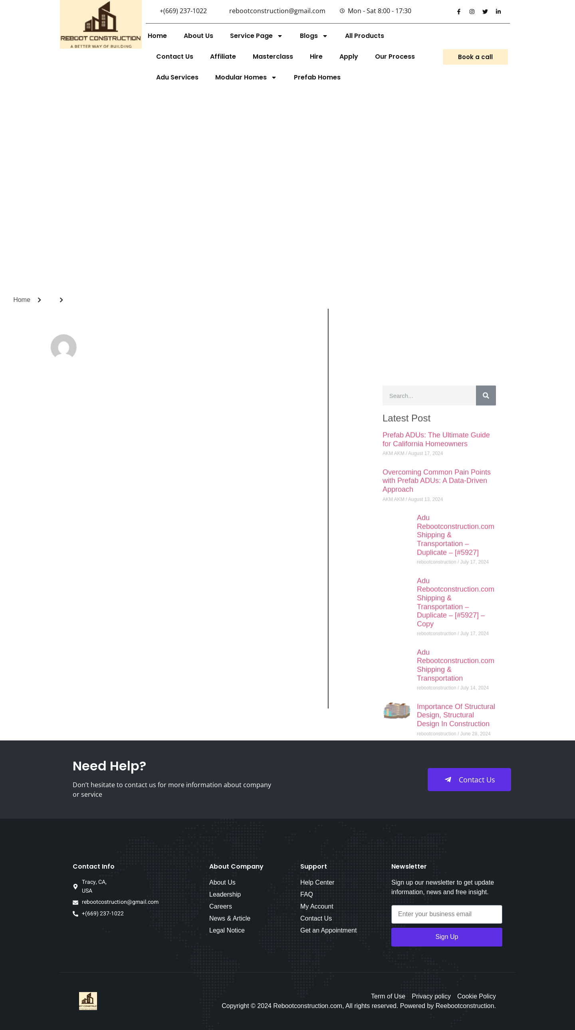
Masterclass (273, 56)
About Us (198, 35)
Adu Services (177, 77)
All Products (364, 35)
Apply (348, 56)
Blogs (314, 36)
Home (157, 35)
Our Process (395, 56)
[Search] (486, 728)
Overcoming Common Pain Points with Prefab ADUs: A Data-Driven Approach (437, 813)
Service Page (256, 36)
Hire (316, 56)
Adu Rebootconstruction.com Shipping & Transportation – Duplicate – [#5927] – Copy (455, 934)
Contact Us (174, 56)
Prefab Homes (317, 77)
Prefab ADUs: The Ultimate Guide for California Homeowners (436, 771)
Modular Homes (246, 77)
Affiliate (223, 56)
